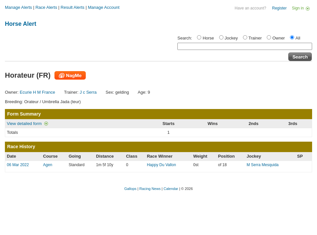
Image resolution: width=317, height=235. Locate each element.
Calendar (170, 189)
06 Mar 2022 (18, 165)
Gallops (130, 189)
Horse (208, 38)
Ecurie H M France (37, 92)
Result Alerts (72, 7)
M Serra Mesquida (263, 165)
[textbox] (244, 46)
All (297, 38)
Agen (47, 165)
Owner (278, 38)
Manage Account (103, 7)
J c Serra (88, 92)
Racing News (149, 189)
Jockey (231, 38)
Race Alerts (46, 7)
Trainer (255, 38)
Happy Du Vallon (161, 165)
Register (279, 8)
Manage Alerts (18, 7)
